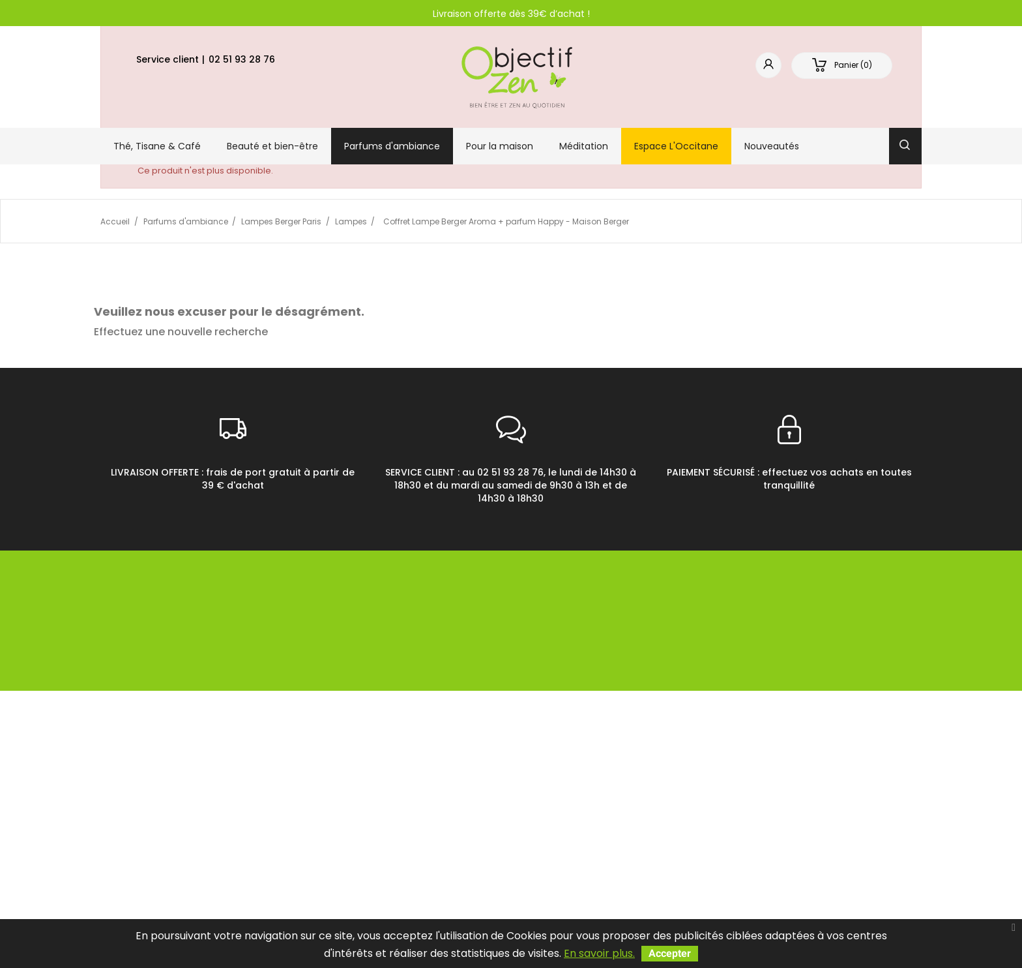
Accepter (670, 953)
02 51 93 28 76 (242, 59)
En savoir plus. (599, 953)
